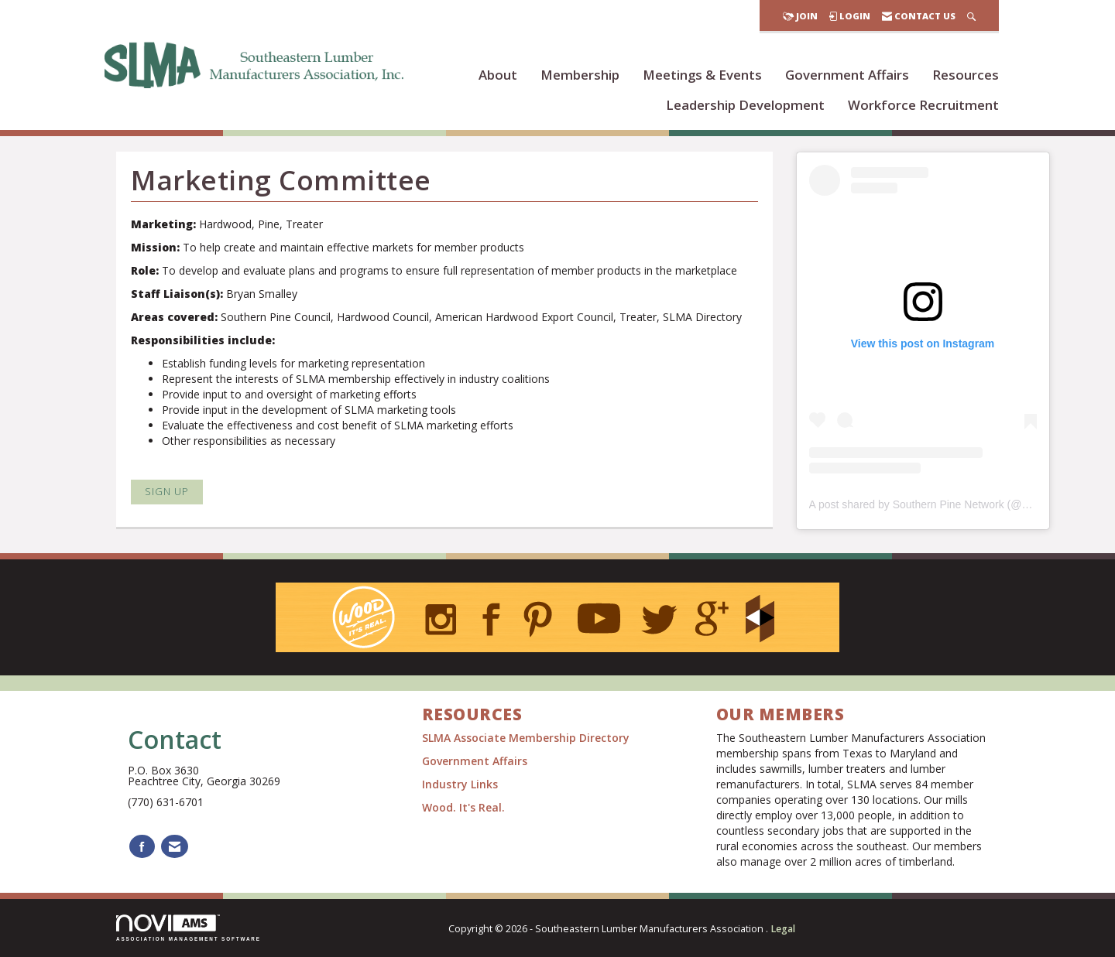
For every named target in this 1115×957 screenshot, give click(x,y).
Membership (579, 75)
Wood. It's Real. (463, 807)
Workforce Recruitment (923, 105)
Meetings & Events (702, 75)
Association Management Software (188, 928)
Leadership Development (745, 105)
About (498, 75)
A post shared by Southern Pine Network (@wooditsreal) (944, 504)
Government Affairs (847, 75)
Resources (965, 75)
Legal (782, 928)
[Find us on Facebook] (142, 846)
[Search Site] (971, 16)
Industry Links (460, 784)
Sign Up (167, 491)
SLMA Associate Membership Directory (527, 737)
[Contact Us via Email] (175, 846)
